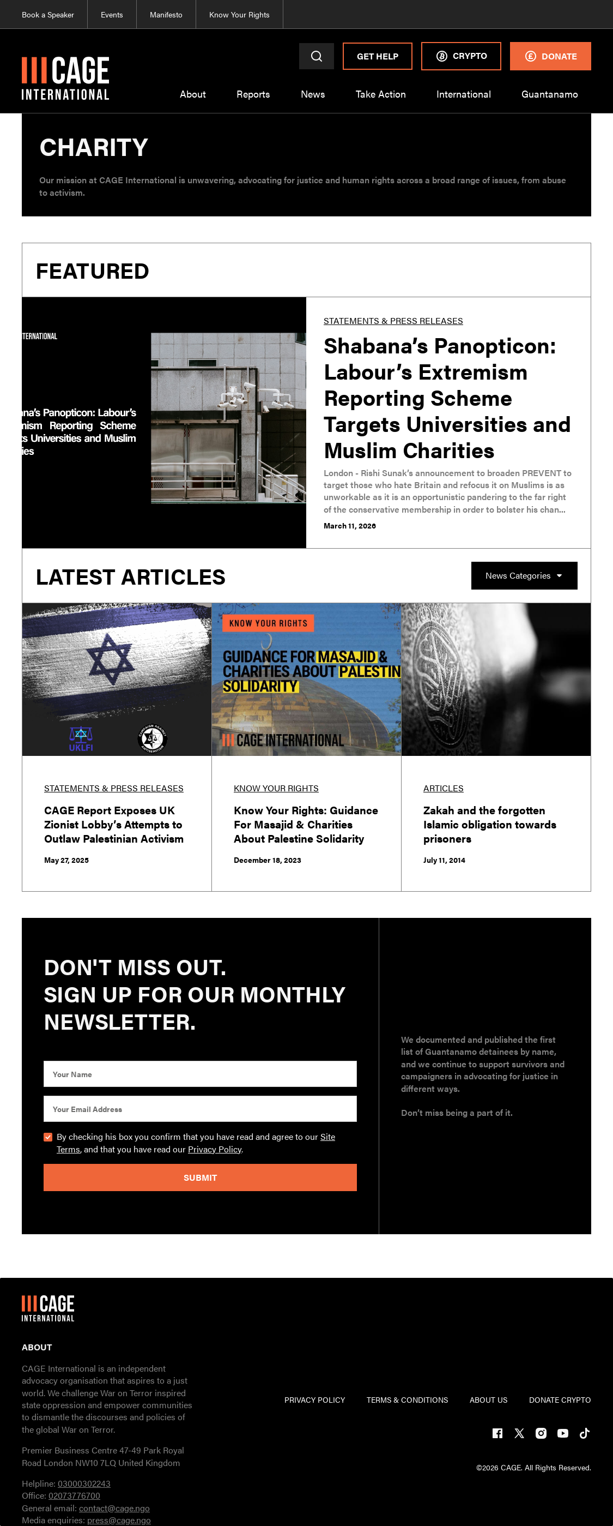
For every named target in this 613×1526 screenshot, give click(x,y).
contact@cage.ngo (114, 1507)
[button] (193, 100)
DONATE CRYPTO (560, 1399)
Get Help (377, 56)
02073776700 (74, 1495)
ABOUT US (488, 1399)
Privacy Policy (214, 1149)
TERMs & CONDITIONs (407, 1399)
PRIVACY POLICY (314, 1399)
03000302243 (84, 1483)
